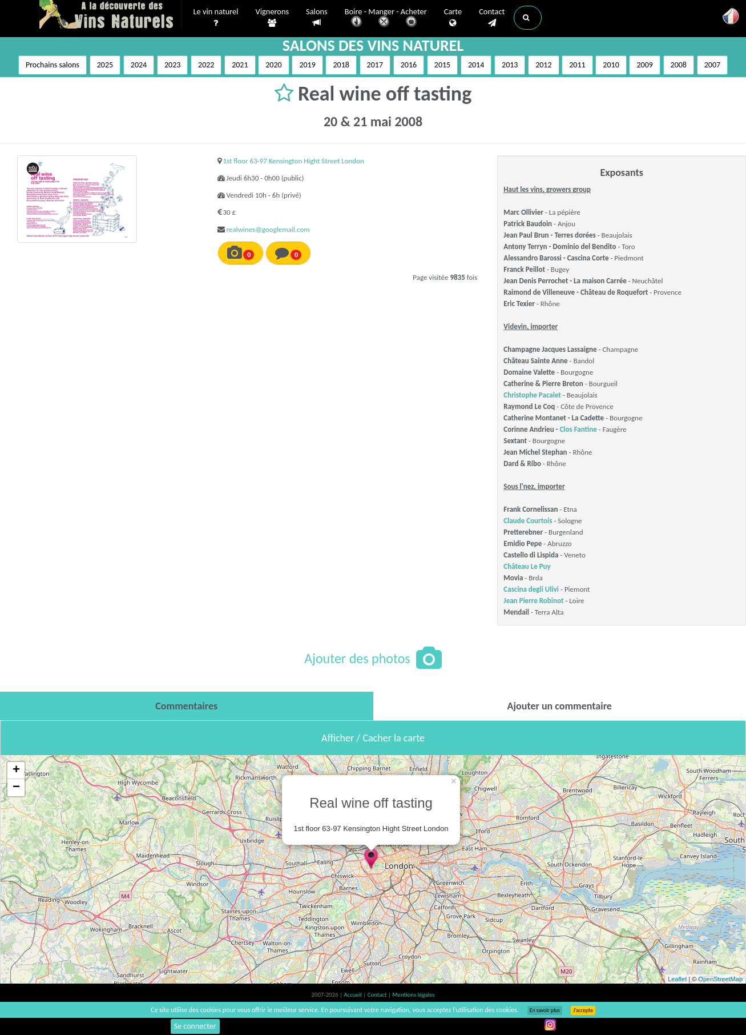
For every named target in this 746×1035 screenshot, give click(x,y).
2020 (273, 65)
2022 (206, 65)
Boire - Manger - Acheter (386, 18)
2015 (442, 65)
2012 (543, 65)
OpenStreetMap (720, 979)
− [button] (16, 787)
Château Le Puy (526, 566)
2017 (375, 65)
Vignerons (272, 17)
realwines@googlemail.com (268, 229)
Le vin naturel (216, 17)
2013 (510, 65)
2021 (240, 65)
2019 (307, 65)
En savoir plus (545, 1010)
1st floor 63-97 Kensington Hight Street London (293, 161)
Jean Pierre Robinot (533, 600)
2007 (712, 65)
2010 (611, 65)
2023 (172, 65)
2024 (139, 65)
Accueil (353, 994)
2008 (679, 65)
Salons (317, 17)
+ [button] (16, 770)
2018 (341, 65)
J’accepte (583, 1010)
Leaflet (677, 979)
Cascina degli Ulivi (531, 589)
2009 (644, 65)
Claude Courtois (527, 520)
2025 (105, 65)
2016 (409, 65)
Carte (453, 17)
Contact (492, 17)
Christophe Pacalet (532, 395)
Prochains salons (52, 65)
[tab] (186, 706)
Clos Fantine (577, 429)
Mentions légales (413, 994)
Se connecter (195, 1026)
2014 (476, 65)
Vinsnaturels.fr (110, 15)
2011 (577, 65)
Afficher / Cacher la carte (373, 738)
